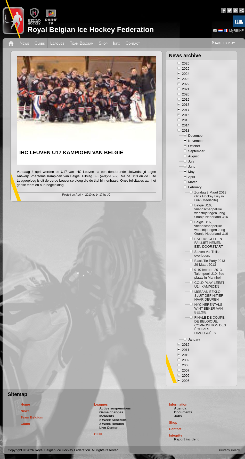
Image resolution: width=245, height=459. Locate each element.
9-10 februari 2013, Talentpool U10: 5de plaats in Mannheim (209, 273)
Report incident (186, 439)
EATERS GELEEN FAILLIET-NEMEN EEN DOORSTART (208, 242)
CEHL (98, 434)
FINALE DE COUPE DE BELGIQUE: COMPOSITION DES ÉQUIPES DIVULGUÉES (210, 325)
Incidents (106, 416)
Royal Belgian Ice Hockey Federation (90, 30)
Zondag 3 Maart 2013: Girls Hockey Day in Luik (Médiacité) (210, 196)
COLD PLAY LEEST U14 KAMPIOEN (209, 284)
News (24, 43)
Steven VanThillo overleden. (206, 253)
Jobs (178, 416)
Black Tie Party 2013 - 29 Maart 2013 (210, 263)
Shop (103, 43)
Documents (183, 412)
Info (116, 43)
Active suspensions (115, 408)
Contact (133, 43)
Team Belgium (81, 43)
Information (178, 404)
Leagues (57, 43)
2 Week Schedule (113, 420)
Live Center (108, 428)
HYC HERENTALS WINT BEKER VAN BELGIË (208, 308)
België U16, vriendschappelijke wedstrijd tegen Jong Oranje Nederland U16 (211, 211)
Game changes (111, 412)
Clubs (40, 43)
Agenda (180, 408)
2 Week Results (111, 424)
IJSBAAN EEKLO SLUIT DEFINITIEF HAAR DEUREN (208, 295)
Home (25, 404)
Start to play (223, 43)
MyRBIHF (236, 31)
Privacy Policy (229, 450)
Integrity (175, 435)
